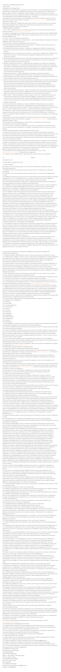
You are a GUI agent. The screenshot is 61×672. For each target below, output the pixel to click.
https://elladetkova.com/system (38, 20)
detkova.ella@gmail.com (20, 345)
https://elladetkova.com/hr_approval (40, 283)
